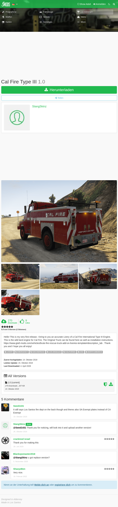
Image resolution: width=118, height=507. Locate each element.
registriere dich (63, 485)
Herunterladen (59, 90)
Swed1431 (18, 406)
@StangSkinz (20, 457)
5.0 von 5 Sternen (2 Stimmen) (13, 329)
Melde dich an (41, 485)
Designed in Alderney (11, 499)
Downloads (12, 323)
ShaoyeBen (19, 469)
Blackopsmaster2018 (24, 454)
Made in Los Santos (11, 502)
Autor (29, 424)
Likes (27, 323)
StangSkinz (39, 106)
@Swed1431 (19, 427)
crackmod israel (21, 439)
